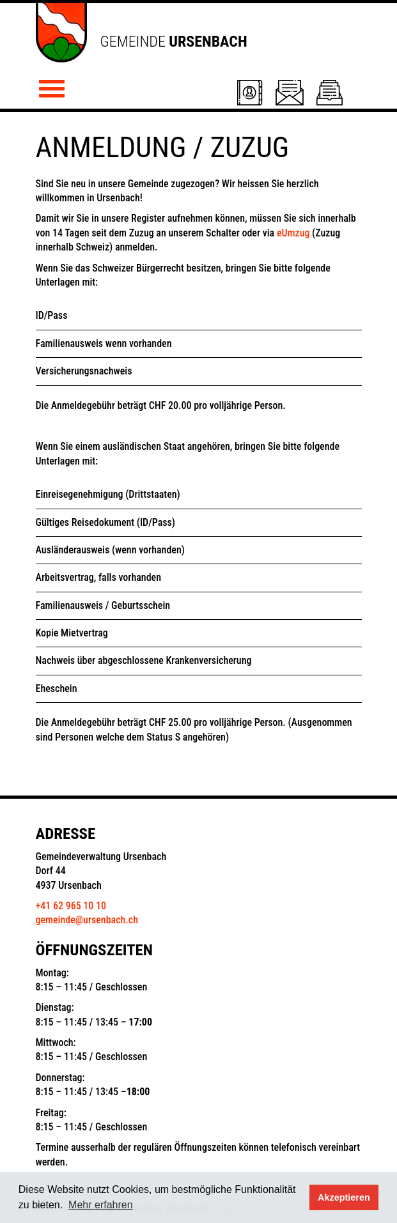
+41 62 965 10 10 (71, 906)
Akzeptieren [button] (344, 1197)
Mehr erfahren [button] (100, 1204)
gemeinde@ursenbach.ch (87, 920)
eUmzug (293, 233)
